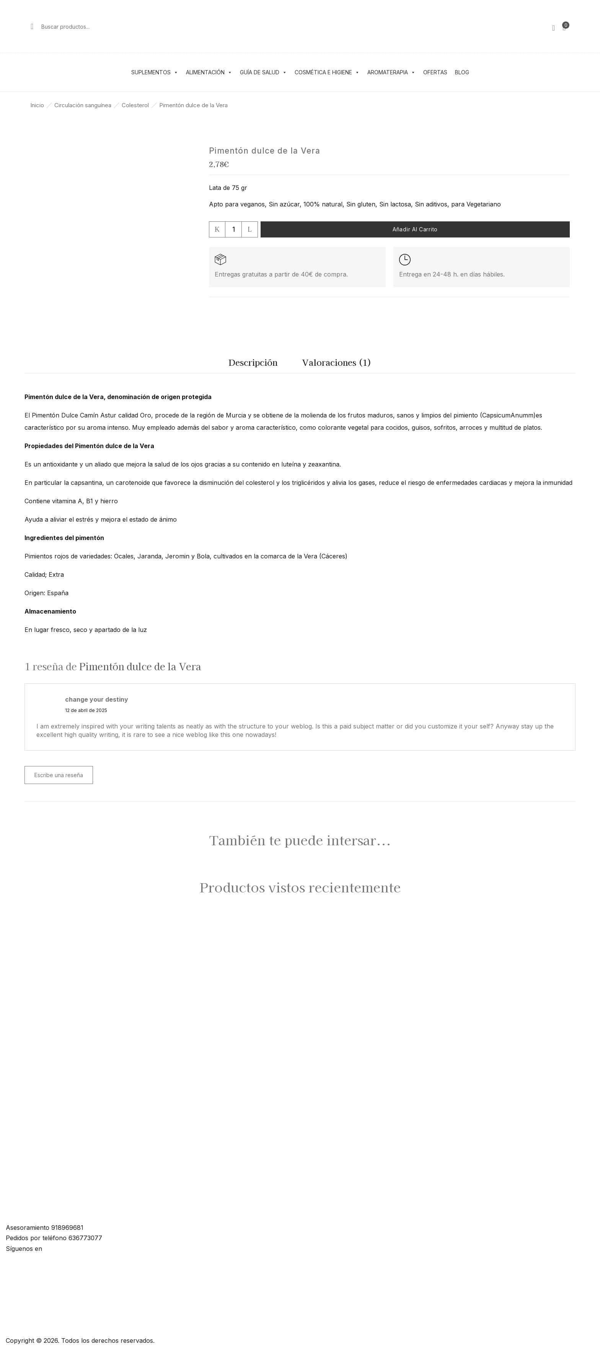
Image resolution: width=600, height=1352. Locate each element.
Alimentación (209, 72)
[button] (564, 26)
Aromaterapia (391, 72)
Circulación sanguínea (82, 105)
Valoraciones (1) (337, 362)
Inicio (37, 105)
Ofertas (435, 72)
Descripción (252, 362)
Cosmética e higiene (327, 72)
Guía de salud (263, 72)
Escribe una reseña (58, 775)
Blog (462, 72)
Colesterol (135, 105)
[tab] (252, 364)
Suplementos (154, 72)
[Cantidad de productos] (233, 229)
